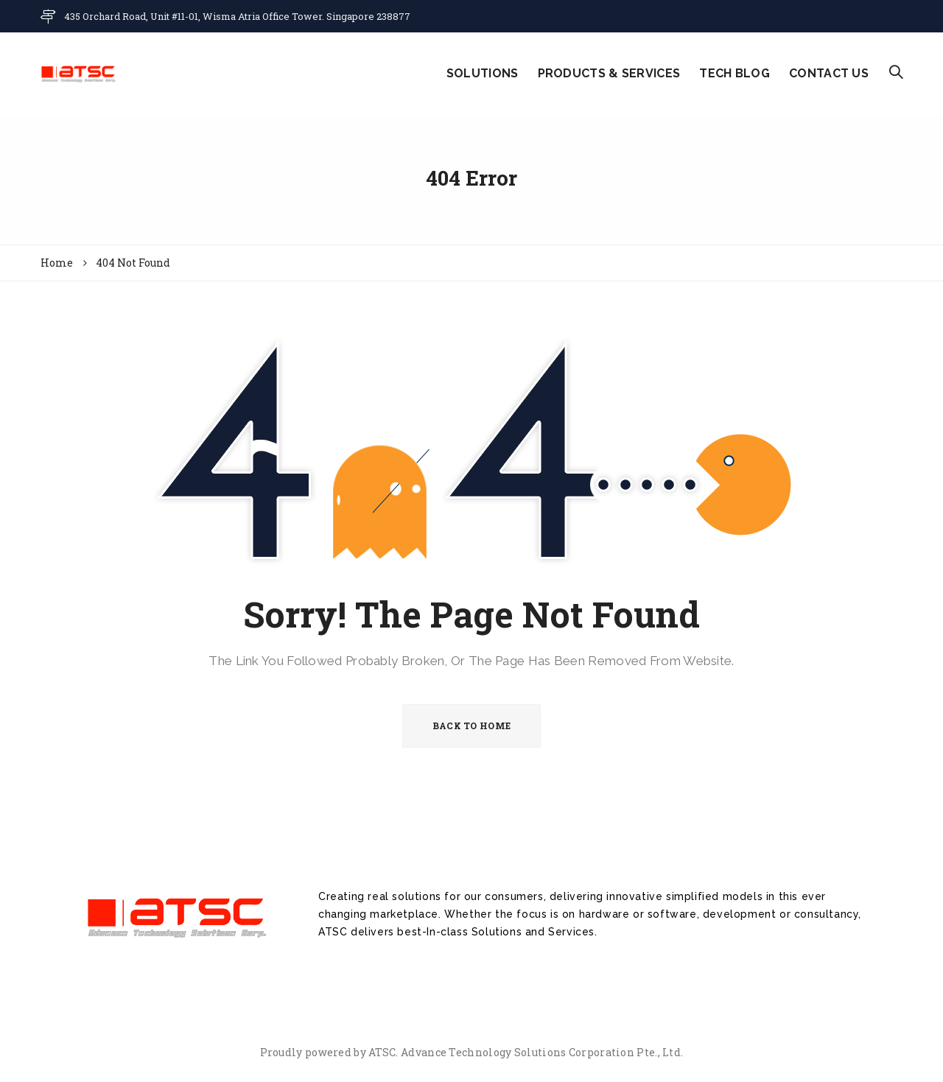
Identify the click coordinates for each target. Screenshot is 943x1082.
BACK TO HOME (471, 725)
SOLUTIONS (482, 73)
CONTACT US (829, 73)
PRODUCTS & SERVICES (609, 73)
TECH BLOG (734, 73)
